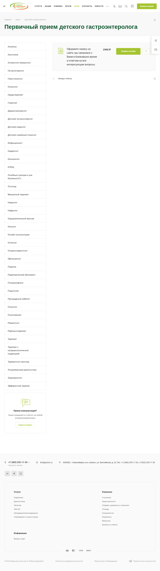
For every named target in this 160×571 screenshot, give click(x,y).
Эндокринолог (15, 378)
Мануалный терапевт (18, 194)
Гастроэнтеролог (16, 71)
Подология (13, 291)
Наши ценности (109, 501)
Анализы (12, 46)
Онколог (12, 226)
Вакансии (106, 521)
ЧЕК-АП (17, 509)
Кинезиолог (14, 159)
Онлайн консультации (19, 234)
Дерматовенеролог (17, 111)
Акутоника (13, 54)
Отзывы (105, 509)
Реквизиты (107, 517)
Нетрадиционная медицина (26, 513)
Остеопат (12, 242)
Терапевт (12, 339)
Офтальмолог (14, 259)
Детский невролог (17, 127)
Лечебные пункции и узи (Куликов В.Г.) (20, 177)
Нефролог (13, 210)
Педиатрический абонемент (21, 275)
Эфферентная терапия (19, 386)
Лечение (17, 505)
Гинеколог (13, 87)
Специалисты (108, 513)
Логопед (12, 186)
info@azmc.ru (46, 462)
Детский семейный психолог (22, 135)
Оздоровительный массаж (21, 218)
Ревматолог (14, 323)
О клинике (106, 498)
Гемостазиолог (15, 79)
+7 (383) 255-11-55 (17, 462)
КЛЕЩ (11, 167)
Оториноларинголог (18, 251)
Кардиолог (13, 151)
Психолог (12, 307)
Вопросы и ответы (109, 525)
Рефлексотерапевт (17, 331)
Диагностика (19, 501)
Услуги (17, 492)
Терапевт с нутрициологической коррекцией (18, 350)
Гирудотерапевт (15, 95)
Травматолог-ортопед (18, 362)
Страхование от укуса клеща (26, 517)
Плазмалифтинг (16, 283)
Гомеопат (12, 103)
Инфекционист (15, 143)
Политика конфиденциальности (69, 561)
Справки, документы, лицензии (115, 505)
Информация (20, 533)
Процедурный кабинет (19, 299)
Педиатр (12, 267)
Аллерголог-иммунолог (19, 62)
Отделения (18, 498)
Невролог (12, 202)
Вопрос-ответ (19, 539)
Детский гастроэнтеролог (20, 119)
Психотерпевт (14, 315)
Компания (107, 492)
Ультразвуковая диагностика (22, 370)
